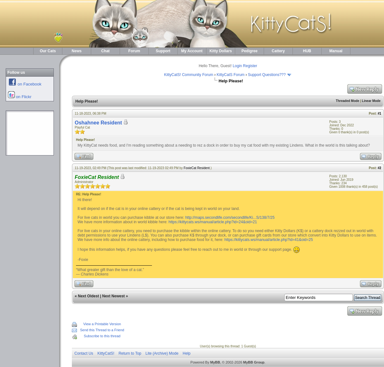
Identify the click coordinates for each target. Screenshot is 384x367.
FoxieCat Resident (197, 168)
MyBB (215, 362)
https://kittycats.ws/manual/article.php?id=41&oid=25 (268, 239)
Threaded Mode (347, 101)
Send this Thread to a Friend (102, 330)
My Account (192, 51)
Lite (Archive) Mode (162, 353)
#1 (379, 113)
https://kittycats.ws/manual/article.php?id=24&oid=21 (212, 222)
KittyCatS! (106, 353)
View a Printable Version (102, 324)
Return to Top (129, 353)
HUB (307, 51)
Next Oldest (88, 296)
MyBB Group (253, 362)
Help (187, 353)
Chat (105, 51)
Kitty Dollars (221, 51)
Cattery (278, 51)
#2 (379, 168)
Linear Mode (371, 101)
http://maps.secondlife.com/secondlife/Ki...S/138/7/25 (229, 217)
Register (250, 66)
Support (163, 51)
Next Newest (113, 296)
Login (237, 66)
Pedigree (250, 51)
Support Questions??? (267, 75)
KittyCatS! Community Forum (188, 75)
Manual (335, 51)
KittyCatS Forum (230, 75)
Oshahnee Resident (98, 122)
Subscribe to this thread (102, 336)
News (76, 51)
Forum (134, 51)
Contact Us (83, 353)
